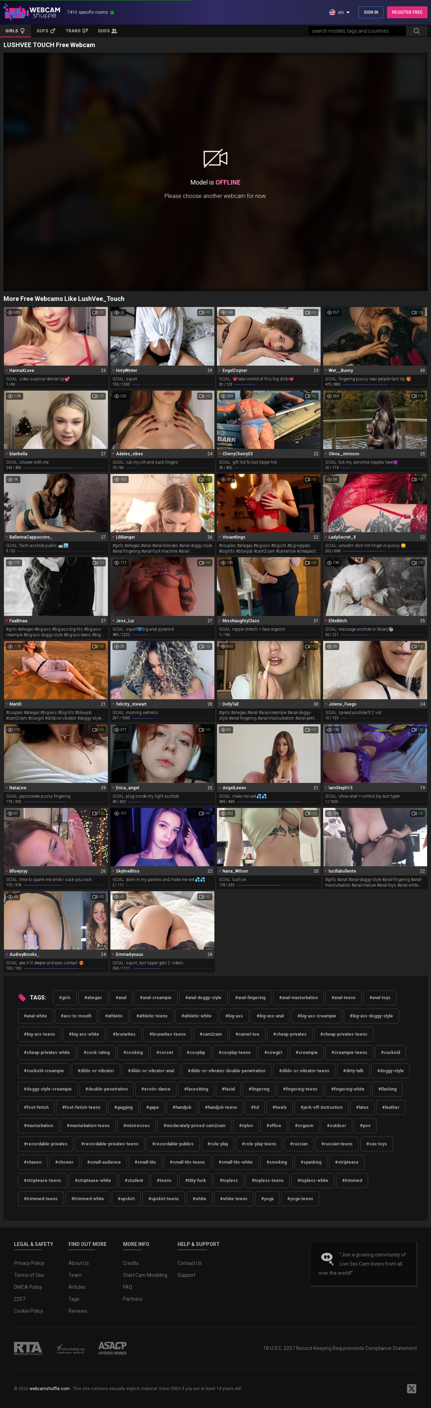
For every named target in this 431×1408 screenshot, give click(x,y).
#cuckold (390, 1052)
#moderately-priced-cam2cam (194, 1125)
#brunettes (124, 1034)
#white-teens (233, 1198)
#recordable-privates (45, 1144)
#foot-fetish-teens (81, 1107)
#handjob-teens (221, 1107)
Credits (131, 1263)
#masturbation (38, 1125)
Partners (132, 1299)
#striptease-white (93, 1180)
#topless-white (312, 1180)
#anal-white (35, 1016)
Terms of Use (29, 1275)
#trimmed (352, 1180)
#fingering (259, 1089)
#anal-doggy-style (203, 997)
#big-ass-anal (270, 1016)
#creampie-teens (349, 1052)
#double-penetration (106, 1089)
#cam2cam (211, 1034)
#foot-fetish (36, 1107)
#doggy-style (390, 1070)
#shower (64, 1162)
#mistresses (136, 1125)
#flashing (387, 1089)
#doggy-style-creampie (48, 1089)
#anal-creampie (156, 997)
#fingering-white (348, 1089)
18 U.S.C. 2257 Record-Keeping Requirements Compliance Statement (340, 1348)
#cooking (133, 1052)
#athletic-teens (152, 1016)
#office (273, 1125)
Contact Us (190, 1263)
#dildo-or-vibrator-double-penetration (226, 1070)
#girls (65, 997)
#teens (164, 1180)
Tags (74, 1299)
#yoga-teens (300, 1198)
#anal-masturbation (298, 997)
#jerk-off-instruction (321, 1107)
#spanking (311, 1162)
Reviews (78, 1311)
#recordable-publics (173, 1144)
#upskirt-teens (163, 1198)
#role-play (217, 1144)
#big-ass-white (84, 1034)
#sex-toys (376, 1144)
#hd (255, 1107)
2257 (19, 1299)
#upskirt (126, 1198)
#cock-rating (97, 1052)
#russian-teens (337, 1144)
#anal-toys (380, 997)
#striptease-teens (42, 1180)
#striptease (347, 1162)
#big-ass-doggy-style (371, 1016)
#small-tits (145, 1162)
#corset (164, 1052)
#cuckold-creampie (44, 1070)
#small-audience (104, 1162)
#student (134, 1180)
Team (75, 1275)
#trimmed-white (87, 1198)
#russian (299, 1144)
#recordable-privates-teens (110, 1144)
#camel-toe (247, 1034)
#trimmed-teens (41, 1198)
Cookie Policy (28, 1311)
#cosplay (196, 1052)
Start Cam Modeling (145, 1275)
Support (186, 1275)
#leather (390, 1107)
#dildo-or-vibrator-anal (151, 1070)
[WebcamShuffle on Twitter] (411, 1388)
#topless (229, 1180)
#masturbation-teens (88, 1125)
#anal (121, 997)
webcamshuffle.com (50, 1388)
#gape (152, 1107)
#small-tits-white (236, 1162)
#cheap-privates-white (47, 1052)
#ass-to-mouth (76, 1016)
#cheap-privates (290, 1034)
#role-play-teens (259, 1144)
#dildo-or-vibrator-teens (304, 1070)
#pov (365, 1125)
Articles (77, 1287)
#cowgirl (273, 1052)
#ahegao (93, 997)
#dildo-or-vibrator (96, 1070)
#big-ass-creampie (316, 1016)
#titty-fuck (195, 1180)
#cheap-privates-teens (343, 1034)
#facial (228, 1089)
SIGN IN (371, 12)
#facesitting (196, 1089)
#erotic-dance (156, 1089)
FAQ (127, 1287)
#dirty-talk (353, 1070)
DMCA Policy (28, 1287)
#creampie (307, 1052)
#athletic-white (196, 1016)
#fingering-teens (300, 1089)
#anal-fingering (250, 997)
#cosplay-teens (235, 1052)
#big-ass (234, 1016)
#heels (279, 1107)
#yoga (267, 1198)
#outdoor (336, 1125)
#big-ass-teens (39, 1034)
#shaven (32, 1162)
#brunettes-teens (167, 1034)
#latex (362, 1107)
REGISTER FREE (407, 12)
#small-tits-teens (187, 1162)
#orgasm (304, 1125)
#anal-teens (344, 997)
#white (199, 1198)
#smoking (276, 1162)
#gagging (123, 1107)
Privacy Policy (29, 1263)
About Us (79, 1263)
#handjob (182, 1107)
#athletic (114, 1016)
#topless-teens (268, 1180)
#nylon (246, 1125)
